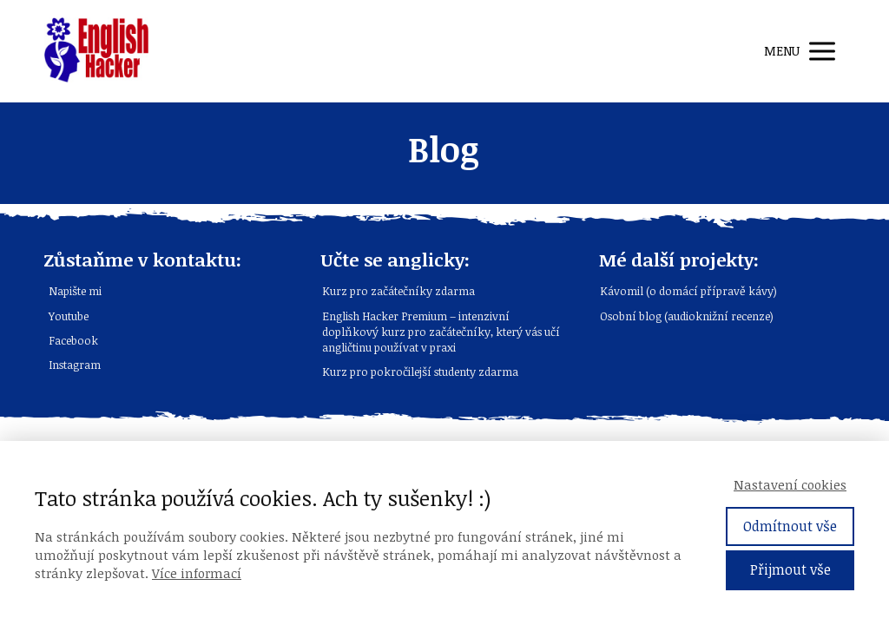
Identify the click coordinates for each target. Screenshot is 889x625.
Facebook (73, 340)
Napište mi (75, 291)
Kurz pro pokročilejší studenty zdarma (420, 371)
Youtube (69, 316)
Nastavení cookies (790, 484)
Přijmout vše (790, 569)
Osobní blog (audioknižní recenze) (687, 316)
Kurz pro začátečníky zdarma (398, 291)
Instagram (75, 364)
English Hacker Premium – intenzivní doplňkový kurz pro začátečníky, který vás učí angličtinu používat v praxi (441, 331)
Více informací (196, 573)
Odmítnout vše (790, 526)
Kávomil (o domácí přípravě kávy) (688, 291)
